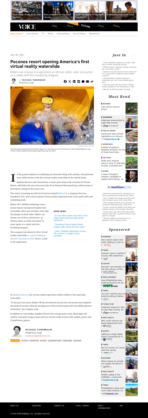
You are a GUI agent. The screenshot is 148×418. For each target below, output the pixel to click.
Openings (107, 236)
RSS (121, 405)
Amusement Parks (54, 341)
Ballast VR (62, 193)
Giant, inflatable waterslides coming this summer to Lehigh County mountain (70, 233)
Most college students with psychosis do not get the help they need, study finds (118, 203)
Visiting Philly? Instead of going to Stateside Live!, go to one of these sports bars (118, 80)
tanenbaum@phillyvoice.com (37, 335)
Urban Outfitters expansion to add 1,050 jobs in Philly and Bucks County (118, 63)
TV (43, 33)
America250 (108, 144)
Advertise (36, 405)
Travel (105, 250)
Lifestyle (18, 87)
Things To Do (108, 304)
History (106, 263)
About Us (14, 405)
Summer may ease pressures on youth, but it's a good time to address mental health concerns (119, 73)
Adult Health (108, 317)
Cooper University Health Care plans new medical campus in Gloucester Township (118, 208)
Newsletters (94, 33)
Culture (85, 25)
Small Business (109, 277)
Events (101, 26)
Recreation (28, 87)
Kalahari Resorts (20, 295)
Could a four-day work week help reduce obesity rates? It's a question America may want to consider (118, 214)
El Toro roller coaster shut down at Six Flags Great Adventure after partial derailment (70, 218)
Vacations (77, 341)
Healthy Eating (109, 131)
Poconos (43, 341)
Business (107, 104)
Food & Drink (32, 33)
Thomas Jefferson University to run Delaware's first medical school (116, 219)
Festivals (107, 158)
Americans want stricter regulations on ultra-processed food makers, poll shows (118, 194)
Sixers (105, 171)
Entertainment (63, 33)
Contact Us (59, 405)
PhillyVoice (27, 26)
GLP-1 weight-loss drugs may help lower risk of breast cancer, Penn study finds (118, 199)
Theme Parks (67, 341)
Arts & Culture (79, 33)
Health (70, 26)
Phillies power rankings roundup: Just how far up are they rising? (119, 68)
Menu (14, 27)
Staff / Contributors (104, 406)
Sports (116, 26)
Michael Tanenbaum (34, 80)
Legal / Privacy (82, 405)
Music (50, 33)
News (54, 26)
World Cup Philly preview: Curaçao (116, 89)
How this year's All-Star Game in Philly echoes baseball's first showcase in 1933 (118, 85)
